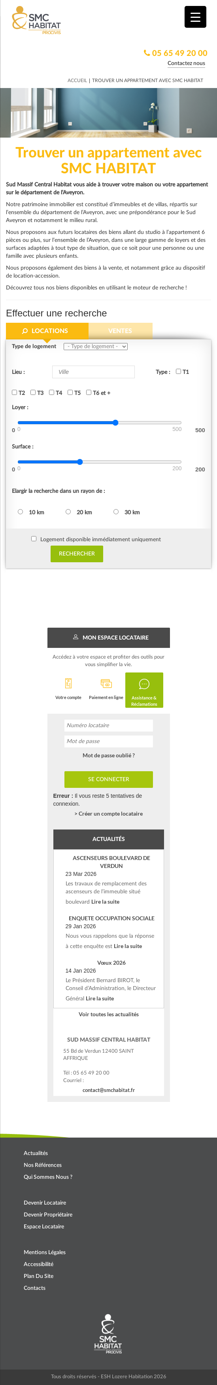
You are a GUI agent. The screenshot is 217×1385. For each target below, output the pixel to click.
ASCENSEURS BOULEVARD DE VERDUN (111, 861)
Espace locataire (44, 1227)
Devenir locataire (45, 1203)
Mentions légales (45, 1252)
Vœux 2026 (111, 962)
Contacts (34, 1288)
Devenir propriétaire (48, 1215)
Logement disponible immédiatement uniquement (100, 539)
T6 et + (98, 393)
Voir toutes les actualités (109, 1014)
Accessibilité (38, 1264)
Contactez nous (186, 63)
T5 (74, 393)
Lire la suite (105, 901)
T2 (18, 393)
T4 (55, 393)
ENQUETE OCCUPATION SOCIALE (112, 918)
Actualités (36, 1153)
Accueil (77, 80)
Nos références (43, 1165)
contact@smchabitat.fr (109, 1090)
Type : (163, 372)
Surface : (23, 447)
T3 (36, 393)
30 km (126, 512)
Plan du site (38, 1276)
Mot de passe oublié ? (109, 755)
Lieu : (18, 372)
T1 (182, 372)
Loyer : (20, 407)
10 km (31, 512)
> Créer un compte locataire (108, 813)
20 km (79, 512)
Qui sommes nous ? (48, 1177)
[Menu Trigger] (195, 17)
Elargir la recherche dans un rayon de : (58, 491)
